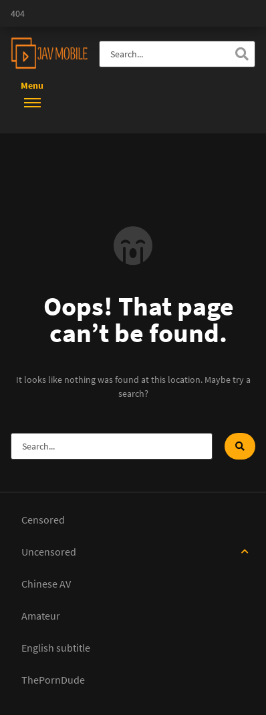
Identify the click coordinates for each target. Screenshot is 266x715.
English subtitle (55, 647)
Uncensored (48, 551)
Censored (43, 519)
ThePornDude (53, 679)
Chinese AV (46, 583)
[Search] (242, 54)
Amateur (40, 615)
